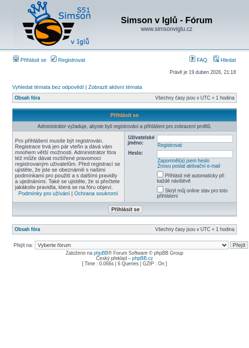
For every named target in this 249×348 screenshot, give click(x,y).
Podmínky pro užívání (44, 193)
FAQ (198, 60)
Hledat (224, 60)
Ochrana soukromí (96, 193)
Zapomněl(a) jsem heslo (183, 160)
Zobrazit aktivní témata (115, 87)
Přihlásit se (30, 60)
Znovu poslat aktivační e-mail (188, 166)
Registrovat (68, 60)
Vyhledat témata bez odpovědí (48, 87)
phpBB (100, 253)
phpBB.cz (142, 258)
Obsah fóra (27, 98)
